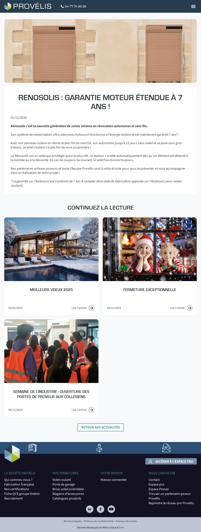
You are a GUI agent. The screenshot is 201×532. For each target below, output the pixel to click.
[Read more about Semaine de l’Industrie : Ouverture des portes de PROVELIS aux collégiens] (51, 368)
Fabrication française (19, 484)
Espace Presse (159, 489)
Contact (154, 479)
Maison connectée (114, 479)
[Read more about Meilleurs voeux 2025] (51, 266)
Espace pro (156, 484)
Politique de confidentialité (98, 521)
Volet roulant (61, 479)
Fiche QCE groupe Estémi (22, 493)
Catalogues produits (66, 498)
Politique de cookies (126, 521)
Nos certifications (16, 489)
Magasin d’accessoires (68, 493)
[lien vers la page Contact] (166, 448)
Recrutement (13, 498)
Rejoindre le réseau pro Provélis (171, 503)
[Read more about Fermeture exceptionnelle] (150, 266)
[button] (193, 6)
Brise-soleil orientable (68, 489)
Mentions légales (73, 521)
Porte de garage (63, 484)
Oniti (121, 527)
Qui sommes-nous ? (18, 479)
